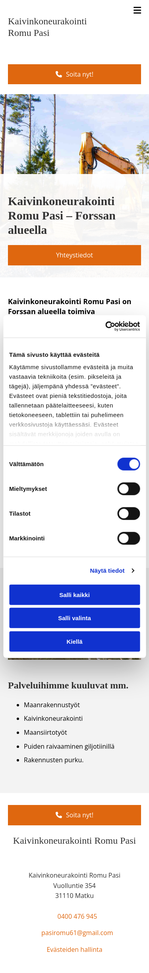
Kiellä (74, 641)
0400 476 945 (77, 916)
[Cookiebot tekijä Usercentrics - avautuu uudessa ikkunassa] (106, 326)
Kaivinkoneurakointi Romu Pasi (74, 840)
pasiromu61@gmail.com (77, 932)
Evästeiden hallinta (74, 949)
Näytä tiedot (107, 570)
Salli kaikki (74, 594)
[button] (74, 74)
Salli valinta (74, 618)
